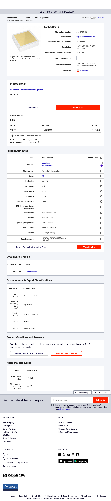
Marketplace (7, 426)
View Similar (89, 247)
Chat (7, 455)
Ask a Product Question (66, 353)
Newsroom (7, 441)
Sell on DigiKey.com (10, 429)
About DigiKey (8, 423)
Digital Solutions (9, 438)
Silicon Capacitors (42, 18)
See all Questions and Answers (29, 353)
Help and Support (65, 423)
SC (43, 176)
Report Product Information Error (31, 247)
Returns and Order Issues (68, 432)
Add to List (33, 107)
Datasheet (82, 71)
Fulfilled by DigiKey (10, 432)
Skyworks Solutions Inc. (85, 37)
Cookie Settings (100, 496)
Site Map (6, 435)
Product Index (12, 18)
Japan (11, 496)
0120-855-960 (10, 458)
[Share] (101, 17)
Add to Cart (78, 107)
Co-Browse (9, 466)
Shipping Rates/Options (67, 429)
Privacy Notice (64, 409)
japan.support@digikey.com (16, 462)
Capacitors (26, 18)
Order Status (63, 426)
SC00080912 (32, 272)
